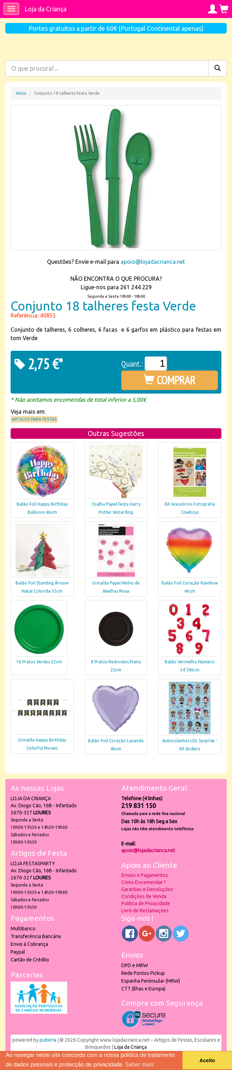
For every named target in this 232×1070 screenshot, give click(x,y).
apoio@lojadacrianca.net (153, 261)
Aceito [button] (207, 1060)
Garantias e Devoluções (147, 889)
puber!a (48, 1040)
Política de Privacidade (145, 903)
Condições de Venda (143, 896)
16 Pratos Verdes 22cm (39, 661)
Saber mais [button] (139, 1065)
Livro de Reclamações (145, 910)
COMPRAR (170, 380)
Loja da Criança (45, 8)
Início (21, 93)
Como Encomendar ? (143, 882)
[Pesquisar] (217, 68)
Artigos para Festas (34, 419)
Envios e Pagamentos (144, 875)
